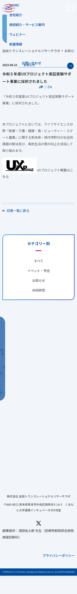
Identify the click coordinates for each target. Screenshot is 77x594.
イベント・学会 (38, 270)
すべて (38, 261)
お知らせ (29, 65)
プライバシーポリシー (59, 573)
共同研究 (38, 290)
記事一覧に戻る (15, 210)
